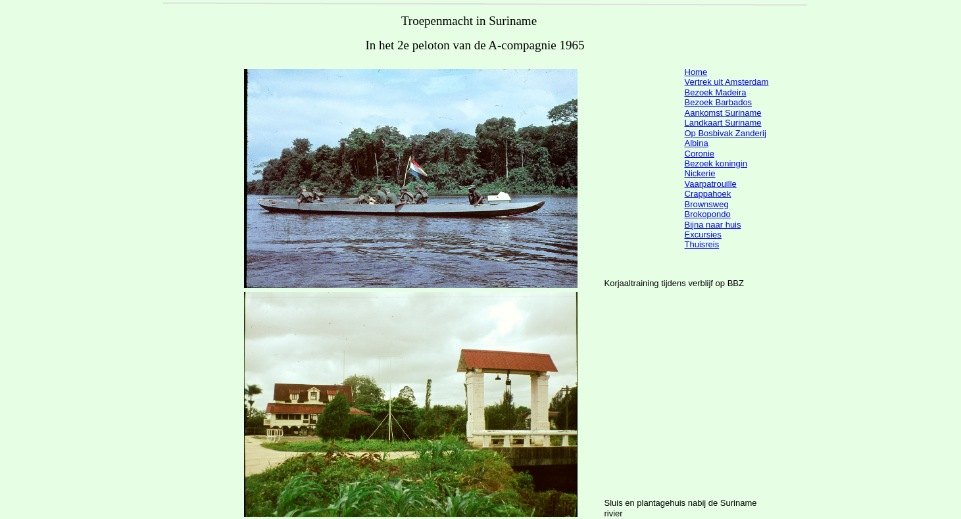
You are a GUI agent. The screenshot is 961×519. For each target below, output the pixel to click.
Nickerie (700, 173)
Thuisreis (702, 244)
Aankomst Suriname (723, 113)
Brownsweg (707, 204)
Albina (696, 143)
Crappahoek (708, 194)
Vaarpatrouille (711, 184)
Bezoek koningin (716, 163)
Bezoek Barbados (718, 102)
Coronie (700, 154)
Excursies (703, 234)
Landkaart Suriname (723, 123)
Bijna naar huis (713, 225)
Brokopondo (708, 214)
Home (696, 72)
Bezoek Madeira (716, 92)
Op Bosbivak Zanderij (725, 133)
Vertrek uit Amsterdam (727, 82)
